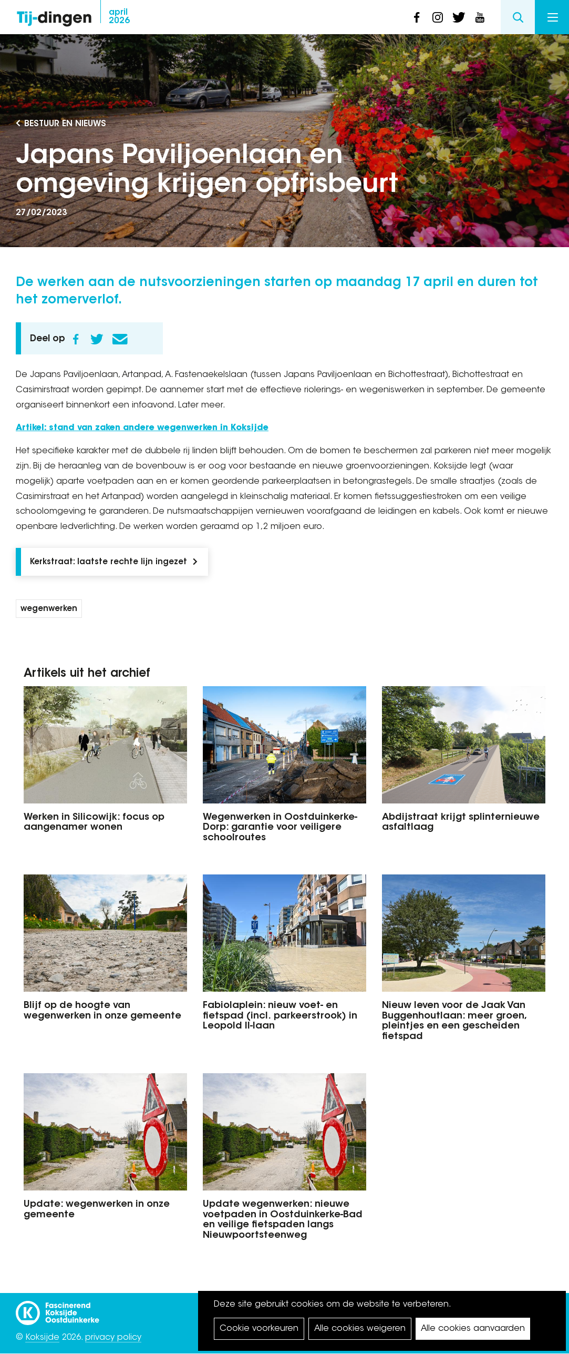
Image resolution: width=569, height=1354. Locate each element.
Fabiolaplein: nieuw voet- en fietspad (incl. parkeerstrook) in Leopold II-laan (280, 1016)
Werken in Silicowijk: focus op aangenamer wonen (94, 823)
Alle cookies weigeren (360, 1329)
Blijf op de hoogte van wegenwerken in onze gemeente (102, 1011)
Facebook (75, 339)
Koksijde (42, 1337)
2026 (119, 16)
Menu (552, 17)
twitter (458, 17)
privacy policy (113, 1337)
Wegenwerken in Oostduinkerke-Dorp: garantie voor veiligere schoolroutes (280, 828)
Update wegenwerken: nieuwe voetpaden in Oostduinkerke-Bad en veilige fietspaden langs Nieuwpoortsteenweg (283, 1220)
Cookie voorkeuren (259, 1329)
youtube (479, 17)
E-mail (119, 339)
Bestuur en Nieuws (65, 124)
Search (518, 17)
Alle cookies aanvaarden (473, 1329)
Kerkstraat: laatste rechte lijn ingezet (108, 562)
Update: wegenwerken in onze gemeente (97, 1210)
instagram (437, 17)
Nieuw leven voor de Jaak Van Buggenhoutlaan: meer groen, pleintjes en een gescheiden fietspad (454, 1021)
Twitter (96, 339)
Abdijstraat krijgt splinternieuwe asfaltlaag (461, 823)
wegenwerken (48, 609)
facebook (416, 17)
